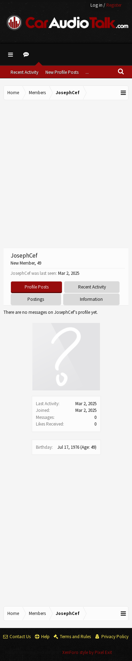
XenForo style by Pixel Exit (87, 652)
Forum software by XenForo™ (33, 652)
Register (113, 5)
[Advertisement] (66, 173)
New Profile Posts (61, 72)
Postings (35, 299)
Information (91, 299)
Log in (96, 5)
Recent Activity (24, 72)
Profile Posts (37, 287)
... (87, 72)
